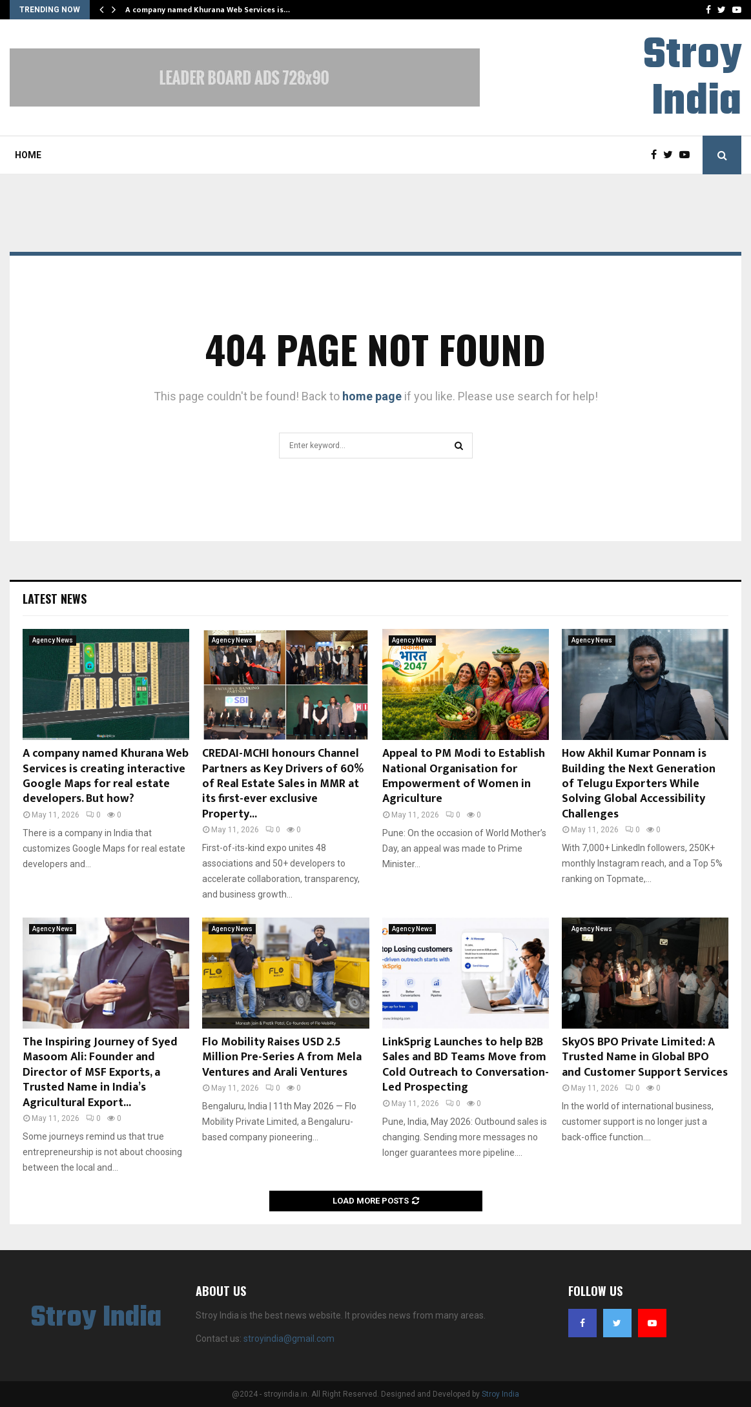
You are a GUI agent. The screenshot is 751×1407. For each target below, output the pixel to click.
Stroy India (692, 79)
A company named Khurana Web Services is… (207, 9)
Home (28, 155)
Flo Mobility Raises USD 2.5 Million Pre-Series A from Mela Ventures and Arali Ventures (282, 1057)
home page (372, 396)
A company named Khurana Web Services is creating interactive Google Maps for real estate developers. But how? (106, 776)
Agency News (52, 640)
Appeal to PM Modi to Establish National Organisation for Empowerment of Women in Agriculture (463, 776)
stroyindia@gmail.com (288, 1338)
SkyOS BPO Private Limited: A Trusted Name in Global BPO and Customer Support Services (645, 1057)
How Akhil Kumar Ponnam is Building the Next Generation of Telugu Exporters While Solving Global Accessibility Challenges (638, 784)
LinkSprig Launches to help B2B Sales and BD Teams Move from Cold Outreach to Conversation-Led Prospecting (465, 1064)
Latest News (55, 598)
